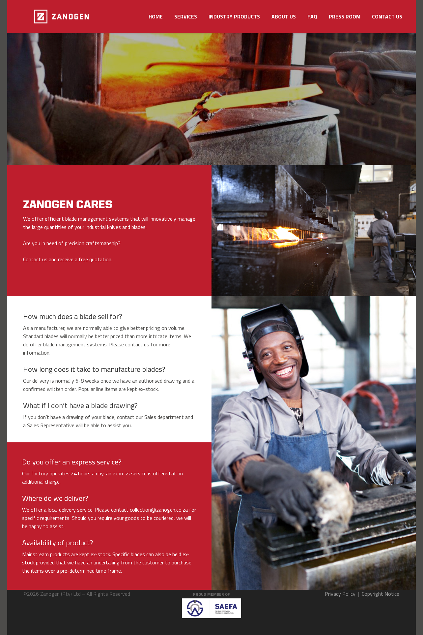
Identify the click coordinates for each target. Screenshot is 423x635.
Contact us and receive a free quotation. (67, 259)
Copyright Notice (380, 594)
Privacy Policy (340, 594)
